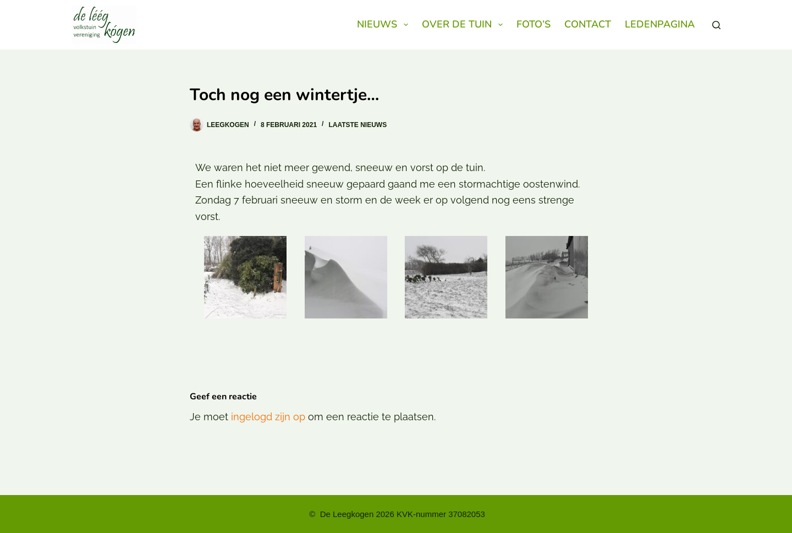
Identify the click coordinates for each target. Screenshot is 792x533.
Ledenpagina (660, 24)
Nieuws (385, 24)
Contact (587, 24)
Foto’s (533, 24)
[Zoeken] (716, 25)
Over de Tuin (464, 24)
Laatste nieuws (357, 125)
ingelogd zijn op (268, 416)
